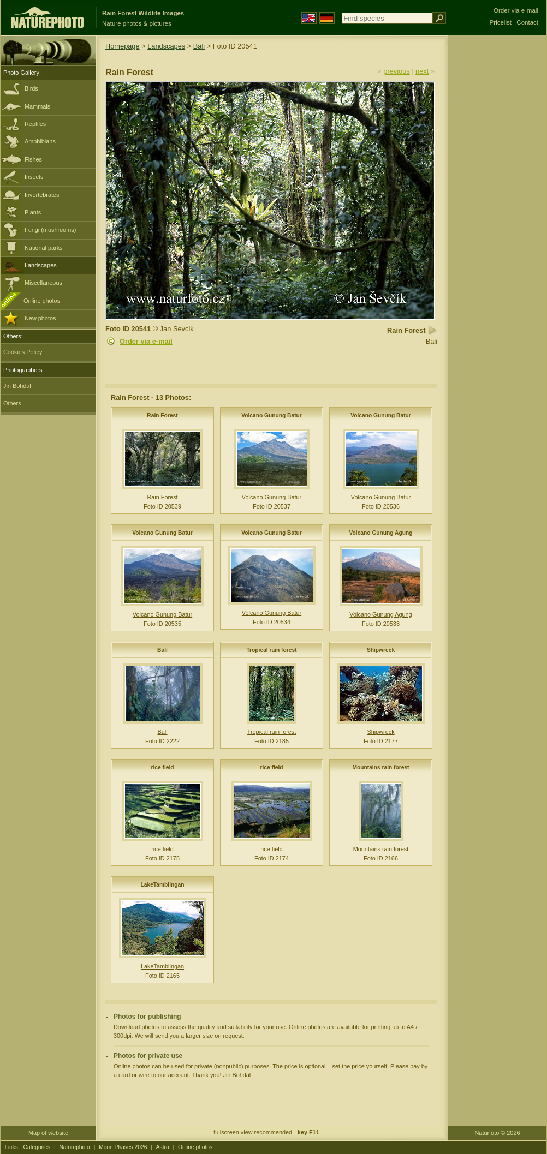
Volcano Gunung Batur (271, 415)
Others (12, 403)
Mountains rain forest (380, 767)
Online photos (41, 300)
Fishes (33, 159)
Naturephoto (74, 1147)
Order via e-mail (146, 341)
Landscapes (41, 265)
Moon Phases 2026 (123, 1147)
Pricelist (501, 22)
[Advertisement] (497, 210)
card (124, 1075)
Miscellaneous (43, 282)
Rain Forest (162, 415)
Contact (527, 22)
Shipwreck (381, 650)
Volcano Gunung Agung (381, 533)
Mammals (37, 106)
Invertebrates (42, 195)
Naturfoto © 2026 (497, 1132)
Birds (31, 88)
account (178, 1075)
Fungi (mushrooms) (50, 229)
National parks (44, 247)
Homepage (122, 46)
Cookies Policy (22, 352)
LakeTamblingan (163, 885)
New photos (40, 318)
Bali (199, 46)
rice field (162, 767)
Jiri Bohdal (17, 385)
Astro (162, 1147)
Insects (34, 177)
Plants (33, 212)
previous (396, 71)
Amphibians (40, 141)
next (422, 71)
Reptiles (35, 124)
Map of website (48, 1132)
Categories (37, 1147)
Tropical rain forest (271, 650)
